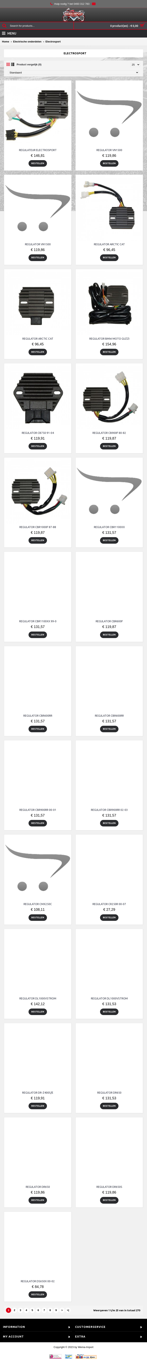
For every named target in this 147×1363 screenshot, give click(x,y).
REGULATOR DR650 (109, 1092)
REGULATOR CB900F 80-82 (109, 432)
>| (68, 1310)
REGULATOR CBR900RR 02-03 (109, 809)
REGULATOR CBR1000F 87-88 (37, 527)
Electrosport (53, 41)
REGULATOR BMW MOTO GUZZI (109, 338)
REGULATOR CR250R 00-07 (109, 904)
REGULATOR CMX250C (38, 904)
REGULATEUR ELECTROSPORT (38, 150)
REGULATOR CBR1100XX (109, 527)
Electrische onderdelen (27, 41)
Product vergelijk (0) (29, 64)
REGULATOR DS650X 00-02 (38, 1281)
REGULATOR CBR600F (109, 621)
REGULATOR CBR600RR (37, 715)
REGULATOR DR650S (109, 1186)
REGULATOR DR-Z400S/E (37, 1092)
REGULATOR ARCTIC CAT (109, 244)
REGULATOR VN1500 (109, 150)
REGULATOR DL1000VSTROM (37, 998)
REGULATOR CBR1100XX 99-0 (37, 621)
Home (5, 41)
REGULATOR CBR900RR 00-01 (37, 809)
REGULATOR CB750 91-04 (38, 432)
